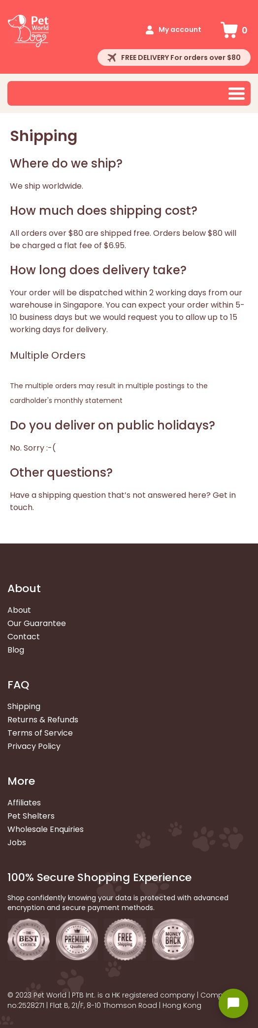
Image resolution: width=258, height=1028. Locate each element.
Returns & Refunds (42, 719)
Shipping (23, 706)
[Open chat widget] (233, 1003)
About (19, 610)
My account (180, 29)
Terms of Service (40, 733)
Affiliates (24, 802)
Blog (15, 650)
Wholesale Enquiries (45, 829)
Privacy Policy (34, 746)
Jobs (16, 842)
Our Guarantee (36, 623)
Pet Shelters (31, 816)
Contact (23, 636)
